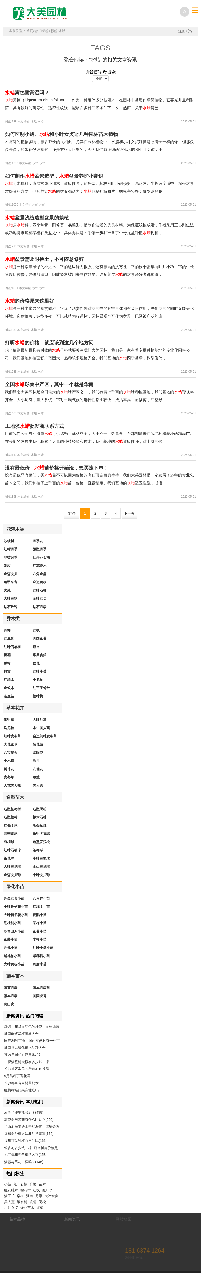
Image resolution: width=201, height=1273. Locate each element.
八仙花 (38, 769)
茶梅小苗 (39, 923)
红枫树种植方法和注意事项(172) (29, 1134)
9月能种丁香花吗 (17, 1076)
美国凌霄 (39, 996)
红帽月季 (10, 549)
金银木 (9, 688)
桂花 (36, 663)
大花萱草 (10, 744)
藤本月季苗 (41, 988)
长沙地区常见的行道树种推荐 (26, 1069)
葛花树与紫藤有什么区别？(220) (29, 1120)
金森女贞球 (12, 875)
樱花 (7, 655)
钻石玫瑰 (10, 607)
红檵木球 (10, 825)
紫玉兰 (9, 1196)
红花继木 (39, 566)
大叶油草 (39, 720)
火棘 (7, 590)
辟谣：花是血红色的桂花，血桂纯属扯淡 (31, 1027)
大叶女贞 (51, 1196)
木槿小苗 (39, 939)
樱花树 (25, 1190)
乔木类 (13, 618)
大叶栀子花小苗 (16, 915)
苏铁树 (9, 541)
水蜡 (34, 121)
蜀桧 (42, 1202)
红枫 (36, 630)
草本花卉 (15, 707)
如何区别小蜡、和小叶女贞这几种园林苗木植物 (61, 134)
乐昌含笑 (39, 655)
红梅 (39, 1208)
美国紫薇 (39, 638)
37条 (72, 513)
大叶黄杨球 (12, 866)
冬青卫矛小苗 (14, 931)
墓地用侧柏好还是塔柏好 (23, 1055)
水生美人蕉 (41, 728)
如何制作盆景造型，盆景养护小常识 (54, 176)
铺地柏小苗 (12, 956)
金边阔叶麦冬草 (45, 736)
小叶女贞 (11, 1208)
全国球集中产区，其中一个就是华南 (49, 384)
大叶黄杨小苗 (14, 964)
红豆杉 (9, 638)
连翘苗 (9, 696)
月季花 (38, 541)
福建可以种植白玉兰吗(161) (25, 1141)
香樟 (7, 663)
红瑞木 (9, 680)
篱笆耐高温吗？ (27, 92)
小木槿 (9, 761)
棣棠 (7, 671)
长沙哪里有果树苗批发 (21, 1083)
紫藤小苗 (10, 939)
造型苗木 (15, 797)
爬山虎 (9, 1004)
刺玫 (7, 566)
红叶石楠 (39, 590)
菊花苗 (38, 744)
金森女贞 (10, 574)
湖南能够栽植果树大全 (21, 1034)
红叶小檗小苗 (43, 948)
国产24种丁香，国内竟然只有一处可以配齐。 (32, 1041)
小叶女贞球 (41, 875)
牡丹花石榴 (41, 557)
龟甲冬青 (10, 582)
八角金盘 (39, 574)
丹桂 (7, 630)
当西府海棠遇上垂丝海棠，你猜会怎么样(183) (31, 1126)
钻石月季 (39, 607)
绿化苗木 (27, 1208)
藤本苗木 (15, 976)
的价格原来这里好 (29, 301)
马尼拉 (9, 728)
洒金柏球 (39, 825)
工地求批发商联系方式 (34, 426)
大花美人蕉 (12, 785)
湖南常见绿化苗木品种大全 (25, 1048)
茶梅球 (38, 850)
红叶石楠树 (12, 647)
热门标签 (42, 31)
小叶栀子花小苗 (16, 906)
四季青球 (10, 834)
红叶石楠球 (12, 850)
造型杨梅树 (12, 809)
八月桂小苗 (41, 898)
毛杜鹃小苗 (12, 923)
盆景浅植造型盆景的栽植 (37, 217)
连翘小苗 (10, 948)
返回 (185, 31)
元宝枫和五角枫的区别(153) (25, 1155)
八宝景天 (10, 753)
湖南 (29, 1196)
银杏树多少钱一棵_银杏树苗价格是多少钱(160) (31, 1148)
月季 (38, 1196)
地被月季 (10, 557)
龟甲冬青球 (41, 834)
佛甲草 (9, 720)
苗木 (42, 1184)
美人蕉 (38, 785)
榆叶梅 (38, 696)
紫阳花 (38, 753)
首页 (29, 31)
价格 (33, 1184)
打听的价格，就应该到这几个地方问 (49, 342)
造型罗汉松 (41, 842)
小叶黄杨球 (41, 858)
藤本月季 (10, 996)
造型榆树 (10, 817)
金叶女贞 (39, 598)
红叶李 (47, 1190)
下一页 (129, 513)
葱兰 (36, 777)
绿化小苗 (15, 886)
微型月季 (39, 549)
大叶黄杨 (10, 598)
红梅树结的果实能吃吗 (21, 1090)
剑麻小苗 (39, 964)
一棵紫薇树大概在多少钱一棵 (26, 1062)
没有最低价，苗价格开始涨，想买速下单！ (56, 468)
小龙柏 (38, 680)
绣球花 (9, 769)
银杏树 (22, 1202)
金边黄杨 (39, 582)
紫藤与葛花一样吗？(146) (23, 1162)
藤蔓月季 (10, 988)
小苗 (7, 1184)
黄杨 (33, 1202)
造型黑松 (39, 809)
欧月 (36, 761)
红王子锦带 (41, 688)
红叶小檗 (39, 671)
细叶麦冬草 (12, 736)
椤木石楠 (39, 817)
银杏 (36, 647)
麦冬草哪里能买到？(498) (23, 1112)
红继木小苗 (41, 906)
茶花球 (9, 858)
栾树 (20, 1196)
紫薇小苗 (39, 931)
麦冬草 (9, 777)
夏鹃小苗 (39, 915)
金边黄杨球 (41, 866)
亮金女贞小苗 (14, 898)
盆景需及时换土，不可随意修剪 (44, 259)
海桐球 (9, 842)
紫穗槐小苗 (41, 956)
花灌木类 (15, 529)
